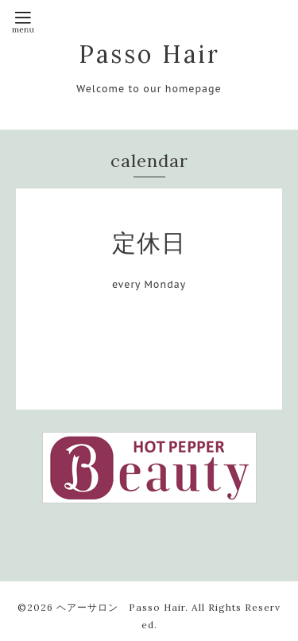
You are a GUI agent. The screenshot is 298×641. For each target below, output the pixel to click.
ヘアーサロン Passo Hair (120, 607)
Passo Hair (149, 54)
